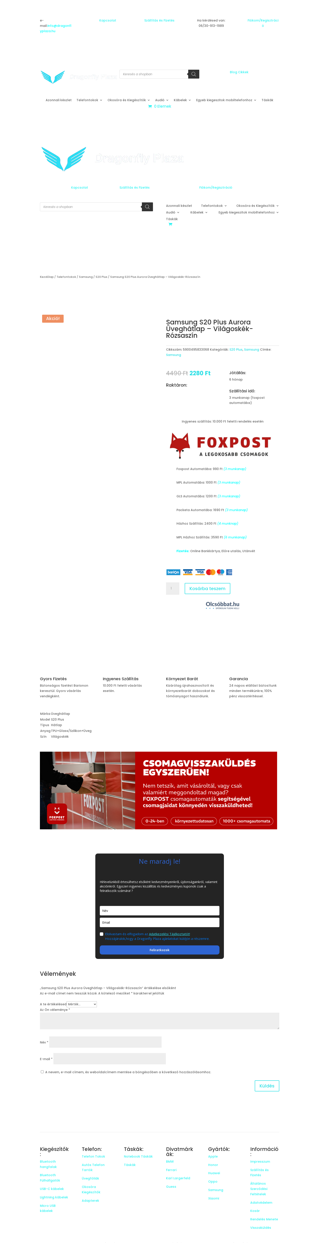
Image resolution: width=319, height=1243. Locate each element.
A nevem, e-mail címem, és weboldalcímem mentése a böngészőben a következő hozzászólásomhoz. (128, 1072)
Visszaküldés (260, 1227)
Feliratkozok (160, 950)
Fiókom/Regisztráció (215, 187)
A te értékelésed (53, 1004)
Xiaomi (213, 1198)
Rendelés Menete (264, 1219)
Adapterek (90, 1200)
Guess (171, 1186)
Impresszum (260, 1161)
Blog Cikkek (239, 72)
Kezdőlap (47, 277)
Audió (159, 100)
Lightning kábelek (54, 1197)
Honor (213, 1165)
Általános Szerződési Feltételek (258, 1188)
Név (44, 1042)
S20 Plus (101, 277)
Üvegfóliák (90, 1178)
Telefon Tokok (93, 1156)
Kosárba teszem (207, 588)
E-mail (46, 1059)
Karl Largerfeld (178, 1178)
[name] (159, 910)
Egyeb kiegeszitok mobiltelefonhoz (224, 100)
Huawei (214, 1173)
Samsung (86, 277)
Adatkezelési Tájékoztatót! (169, 934)
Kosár (255, 1211)
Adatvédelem (261, 1202)
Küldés (267, 1086)
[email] (159, 922)
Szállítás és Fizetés (159, 20)
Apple (213, 1156)
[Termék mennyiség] (172, 588)
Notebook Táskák (138, 1156)
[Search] (193, 74)
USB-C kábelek (52, 1189)
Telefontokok (87, 100)
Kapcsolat (107, 20)
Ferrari (171, 1170)
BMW (170, 1161)
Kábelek (180, 100)
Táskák (267, 100)
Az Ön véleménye (55, 1010)
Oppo (212, 1181)
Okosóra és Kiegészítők (127, 100)
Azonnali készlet (59, 100)
